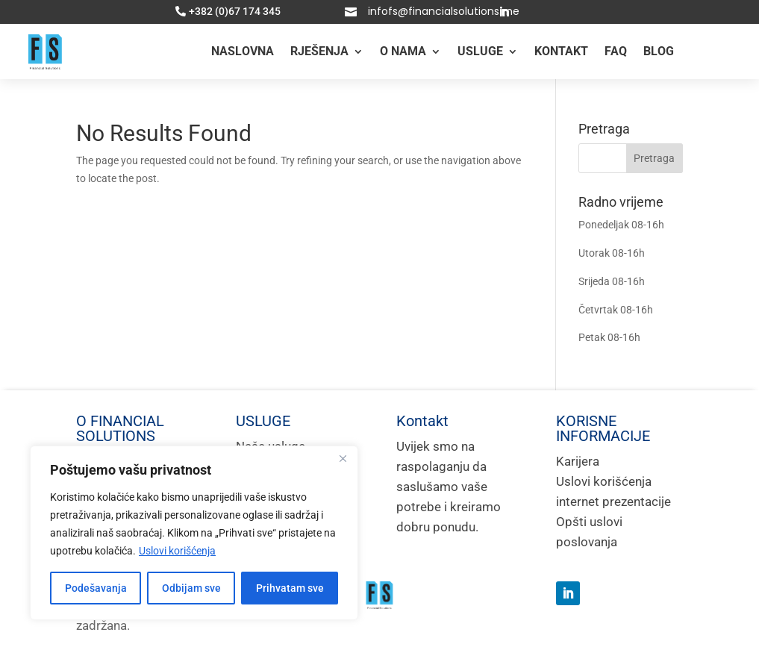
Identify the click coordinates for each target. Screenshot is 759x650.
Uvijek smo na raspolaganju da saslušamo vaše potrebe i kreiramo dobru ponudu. (448, 486)
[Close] (343, 458)
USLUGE (480, 51)
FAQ (616, 51)
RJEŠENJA (319, 51)
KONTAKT (561, 51)
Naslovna (242, 51)
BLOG (658, 51)
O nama (403, 51)
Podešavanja (96, 588)
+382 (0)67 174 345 (235, 11)
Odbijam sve (191, 588)
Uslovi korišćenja (177, 551)
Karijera (577, 461)
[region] (194, 533)
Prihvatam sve (290, 588)
